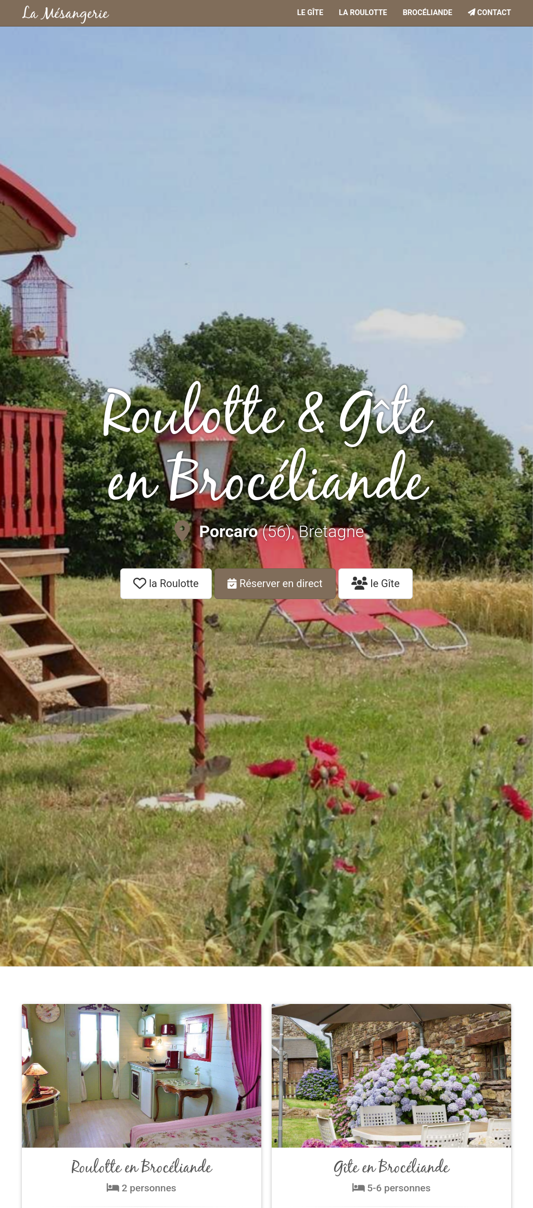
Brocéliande (427, 12)
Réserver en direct (274, 583)
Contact (489, 12)
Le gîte (310, 12)
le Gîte (375, 583)
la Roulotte (165, 583)
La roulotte (363, 12)
